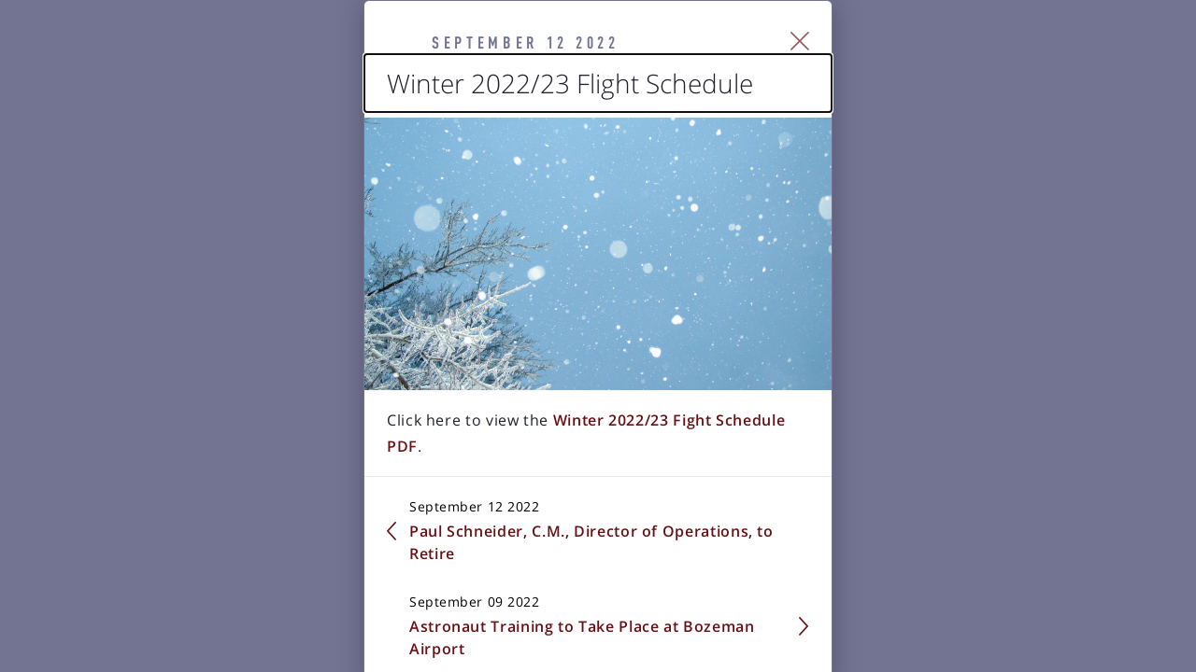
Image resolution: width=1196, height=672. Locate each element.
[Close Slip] (1014, 65)
